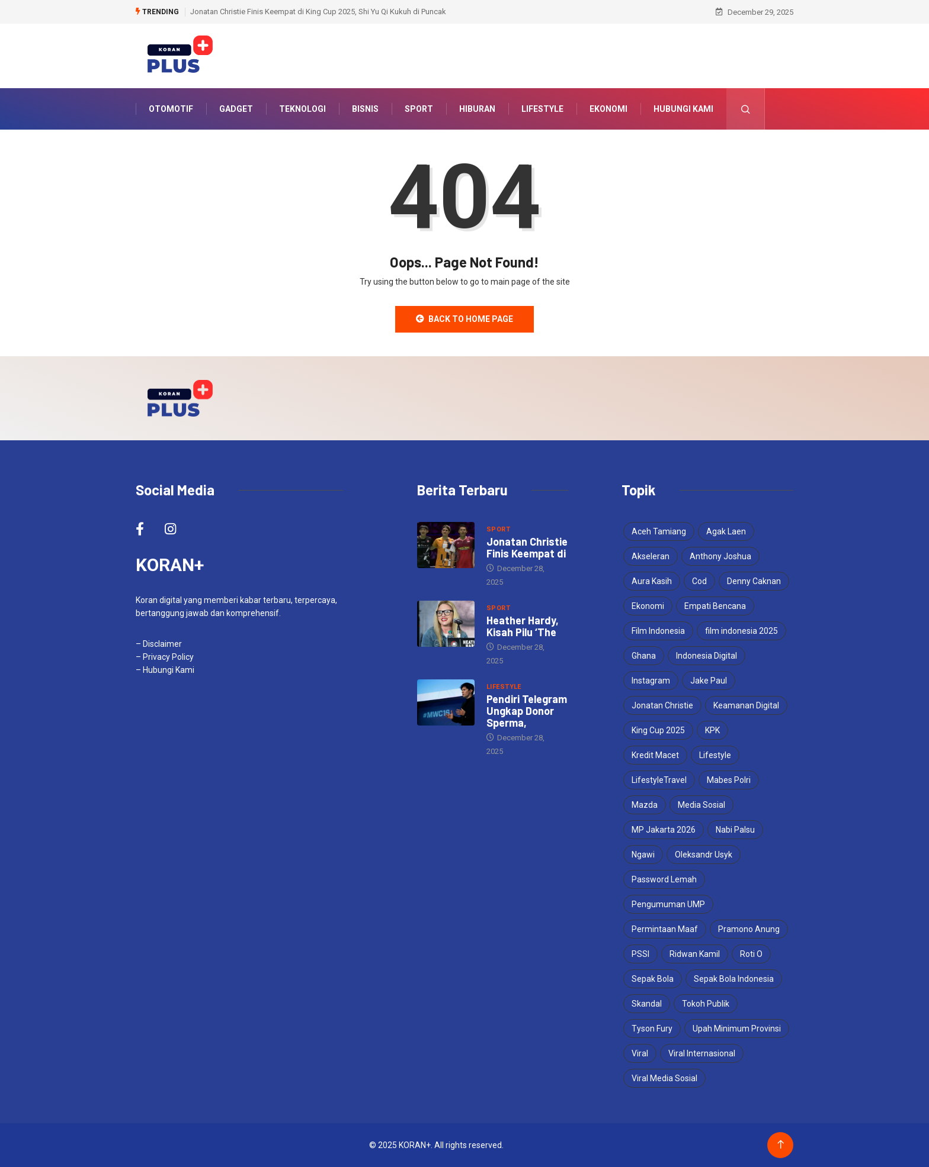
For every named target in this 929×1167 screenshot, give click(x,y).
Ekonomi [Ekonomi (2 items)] (648, 606)
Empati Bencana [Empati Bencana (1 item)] (715, 606)
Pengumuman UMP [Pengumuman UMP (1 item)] (668, 904)
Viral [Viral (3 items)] (640, 1053)
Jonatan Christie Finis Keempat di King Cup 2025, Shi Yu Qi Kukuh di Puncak (318, 11)
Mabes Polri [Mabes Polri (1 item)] (729, 780)
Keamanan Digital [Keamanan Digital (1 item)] (746, 705)
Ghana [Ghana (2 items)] (644, 655)
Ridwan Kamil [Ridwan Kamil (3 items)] (694, 954)
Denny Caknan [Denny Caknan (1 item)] (754, 581)
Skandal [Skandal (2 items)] (647, 1003)
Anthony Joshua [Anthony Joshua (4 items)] (720, 556)
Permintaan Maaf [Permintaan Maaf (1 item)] (665, 929)
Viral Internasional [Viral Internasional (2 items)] (701, 1053)
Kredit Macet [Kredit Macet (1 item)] (655, 755)
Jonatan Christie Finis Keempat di (527, 547)
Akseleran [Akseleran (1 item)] (650, 556)
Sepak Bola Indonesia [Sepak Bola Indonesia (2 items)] (734, 979)
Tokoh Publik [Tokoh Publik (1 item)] (705, 1003)
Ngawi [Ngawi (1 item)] (643, 854)
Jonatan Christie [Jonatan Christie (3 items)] (662, 705)
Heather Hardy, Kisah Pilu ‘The (522, 626)
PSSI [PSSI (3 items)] (640, 954)
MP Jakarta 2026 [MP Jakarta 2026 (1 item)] (664, 829)
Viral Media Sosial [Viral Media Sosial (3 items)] (664, 1078)
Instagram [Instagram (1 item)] (651, 680)
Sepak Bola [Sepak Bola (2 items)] (653, 979)
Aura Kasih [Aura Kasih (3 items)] (652, 581)
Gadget (236, 109)
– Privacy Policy (165, 657)
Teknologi (302, 109)
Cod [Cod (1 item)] (699, 581)
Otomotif (171, 109)
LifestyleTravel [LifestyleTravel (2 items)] (659, 780)
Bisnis (365, 109)
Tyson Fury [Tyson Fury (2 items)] (652, 1028)
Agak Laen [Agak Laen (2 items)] (726, 531)
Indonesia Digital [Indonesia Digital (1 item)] (706, 655)
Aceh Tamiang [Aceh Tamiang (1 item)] (659, 531)
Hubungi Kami (683, 109)
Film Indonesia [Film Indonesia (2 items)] (658, 631)
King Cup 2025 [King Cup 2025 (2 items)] (658, 730)
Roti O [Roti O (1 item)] (751, 954)
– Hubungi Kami (165, 670)
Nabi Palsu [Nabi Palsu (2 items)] (735, 829)
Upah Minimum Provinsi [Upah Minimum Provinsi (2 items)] (737, 1028)
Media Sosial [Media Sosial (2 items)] (701, 805)
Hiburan (477, 109)
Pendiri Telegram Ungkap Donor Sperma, (526, 710)
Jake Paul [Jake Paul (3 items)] (708, 680)
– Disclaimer (159, 644)
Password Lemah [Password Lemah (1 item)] (664, 879)
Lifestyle (542, 109)
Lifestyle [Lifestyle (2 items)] (715, 755)
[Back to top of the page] (780, 1144)
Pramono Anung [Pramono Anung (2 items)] (749, 929)
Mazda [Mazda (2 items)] (645, 805)
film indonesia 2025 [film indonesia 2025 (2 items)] (741, 631)
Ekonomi (608, 109)
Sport (419, 109)
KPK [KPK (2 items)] (712, 730)
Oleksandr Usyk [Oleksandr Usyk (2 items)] (703, 854)
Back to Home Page (464, 319)
